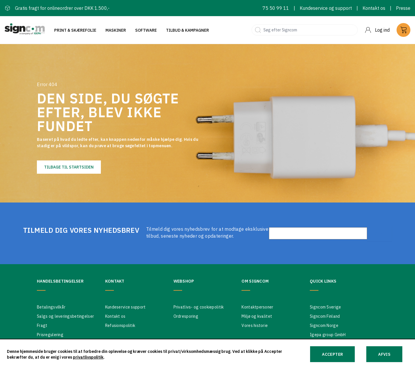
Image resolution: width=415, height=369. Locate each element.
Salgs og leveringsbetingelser (65, 316)
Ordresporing (185, 316)
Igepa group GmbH (328, 334)
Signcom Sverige (325, 307)
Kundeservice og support (326, 8)
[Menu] (377, 30)
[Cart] (403, 30)
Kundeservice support (125, 307)
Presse (403, 8)
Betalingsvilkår (51, 307)
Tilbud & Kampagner (187, 30)
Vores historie (255, 325)
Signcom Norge (324, 325)
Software (146, 30)
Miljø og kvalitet (257, 316)
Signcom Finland (325, 316)
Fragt (42, 325)
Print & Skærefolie (75, 30)
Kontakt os (374, 8)
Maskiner (115, 30)
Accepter (332, 354)
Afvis (384, 354)
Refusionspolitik (120, 325)
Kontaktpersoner (257, 307)
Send (379, 233)
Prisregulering (50, 334)
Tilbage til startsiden (69, 167)
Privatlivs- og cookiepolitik (198, 307)
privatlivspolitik (88, 357)
